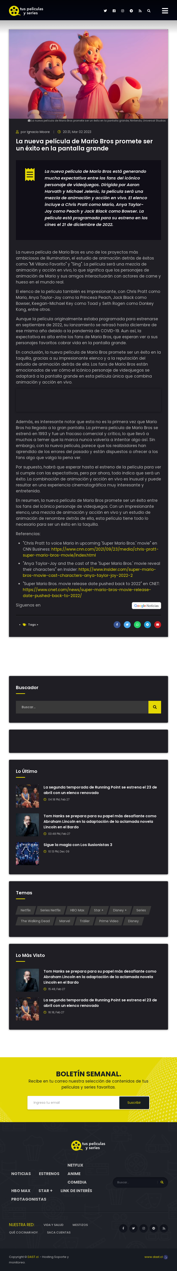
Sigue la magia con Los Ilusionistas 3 (78, 844)
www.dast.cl (156, 1257)
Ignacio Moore (38, 132)
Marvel (64, 921)
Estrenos (49, 1173)
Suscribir (134, 1102)
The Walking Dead (35, 921)
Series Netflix (50, 910)
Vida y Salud (53, 1225)
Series (141, 910)
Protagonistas (28, 1199)
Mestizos (80, 1225)
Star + (98, 910)
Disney (133, 921)
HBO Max (77, 910)
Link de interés (76, 1190)
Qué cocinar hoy (23, 1232)
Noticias (21, 1173)
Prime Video (108, 921)
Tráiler (85, 921)
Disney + (120, 910)
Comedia (77, 1182)
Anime (74, 1173)
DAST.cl (33, 1257)
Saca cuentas (59, 1232)
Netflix (26, 910)
